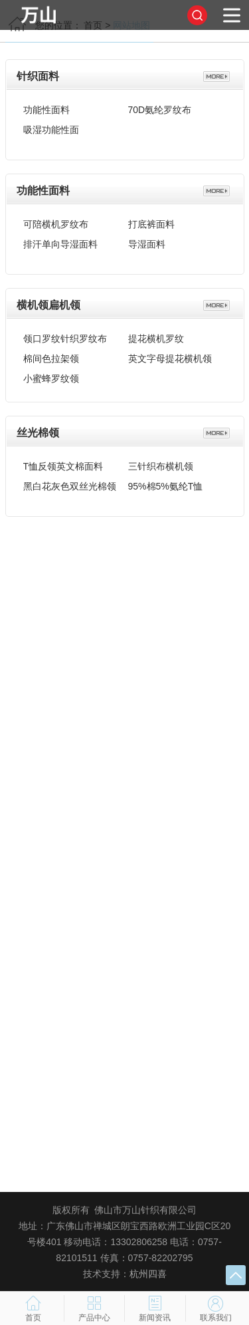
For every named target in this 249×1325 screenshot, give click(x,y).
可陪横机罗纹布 (55, 220)
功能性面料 (46, 105)
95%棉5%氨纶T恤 (165, 482)
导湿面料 (146, 240)
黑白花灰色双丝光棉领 (69, 482)
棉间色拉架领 (51, 354)
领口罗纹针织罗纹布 (65, 334)
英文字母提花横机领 (170, 354)
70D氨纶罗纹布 (160, 105)
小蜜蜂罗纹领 (51, 374)
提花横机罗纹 (156, 334)
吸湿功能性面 (51, 125)
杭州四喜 (148, 1273)
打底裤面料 (151, 220)
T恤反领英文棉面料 (63, 462)
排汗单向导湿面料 (60, 240)
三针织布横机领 (160, 462)
